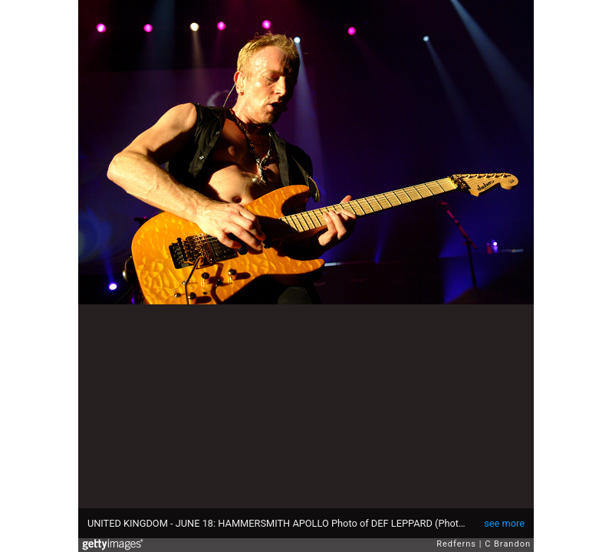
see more (504, 523)
